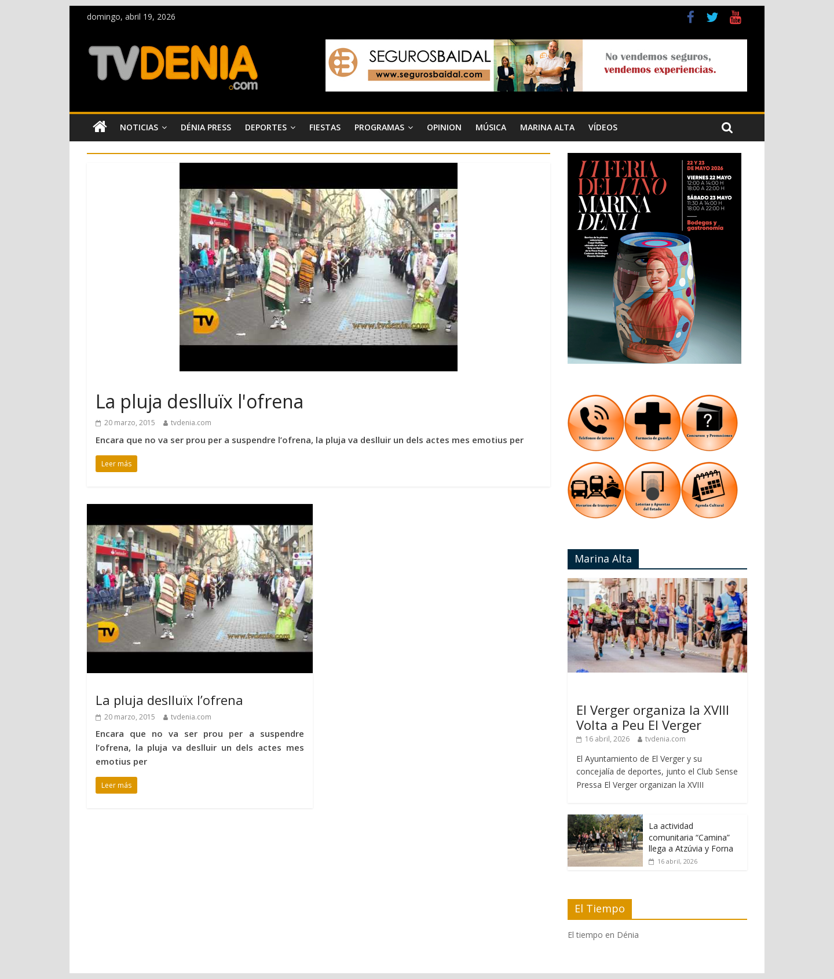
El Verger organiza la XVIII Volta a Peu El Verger (652, 717)
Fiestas (325, 127)
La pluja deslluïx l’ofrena (169, 699)
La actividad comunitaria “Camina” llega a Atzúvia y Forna (691, 837)
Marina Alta (547, 127)
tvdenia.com (191, 423)
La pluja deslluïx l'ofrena (199, 401)
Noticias (139, 127)
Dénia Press (206, 127)
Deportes (266, 127)
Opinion (444, 127)
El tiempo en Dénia (603, 934)
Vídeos (602, 127)
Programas (379, 127)
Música (490, 127)
